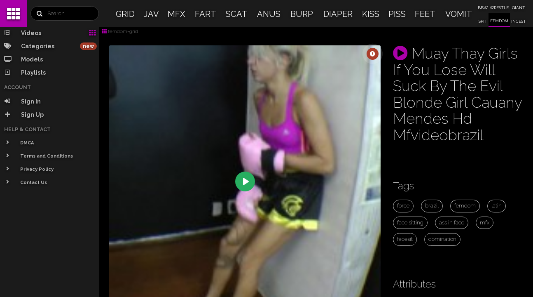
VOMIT (458, 14)
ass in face (451, 222)
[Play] (245, 181)
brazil (432, 206)
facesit (405, 239)
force (403, 206)
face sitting (410, 222)
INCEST (518, 21)
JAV (151, 14)
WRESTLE (499, 7)
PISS (397, 14)
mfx (484, 222)
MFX (176, 14)
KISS (370, 14)
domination (442, 239)
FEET (425, 14)
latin (496, 206)
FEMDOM (499, 21)
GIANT (518, 7)
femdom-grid (120, 31)
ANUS (269, 14)
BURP (301, 14)
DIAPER (338, 14)
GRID (125, 14)
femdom (465, 206)
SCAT (237, 14)
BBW (483, 7)
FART (205, 14)
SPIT (483, 21)
